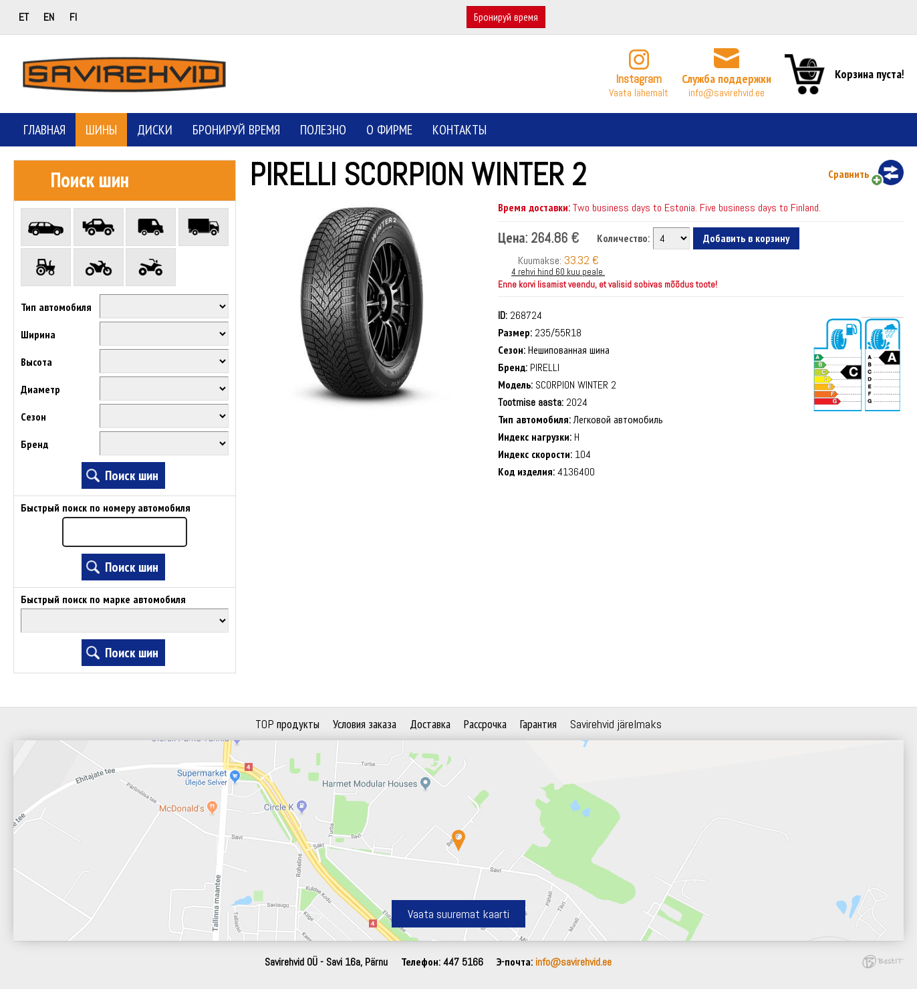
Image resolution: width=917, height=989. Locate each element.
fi (73, 17)
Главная (44, 129)
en (48, 17)
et (24, 17)
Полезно (323, 129)
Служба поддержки (726, 78)
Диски (154, 129)
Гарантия (538, 724)
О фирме (389, 129)
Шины (101, 129)
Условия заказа (364, 724)
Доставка (430, 724)
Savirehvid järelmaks (616, 724)
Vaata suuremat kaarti (458, 913)
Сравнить (848, 174)
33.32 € (581, 259)
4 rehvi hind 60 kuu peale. (558, 272)
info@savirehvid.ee (726, 93)
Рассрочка (485, 724)
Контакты (459, 129)
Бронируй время (506, 17)
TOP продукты (287, 724)
